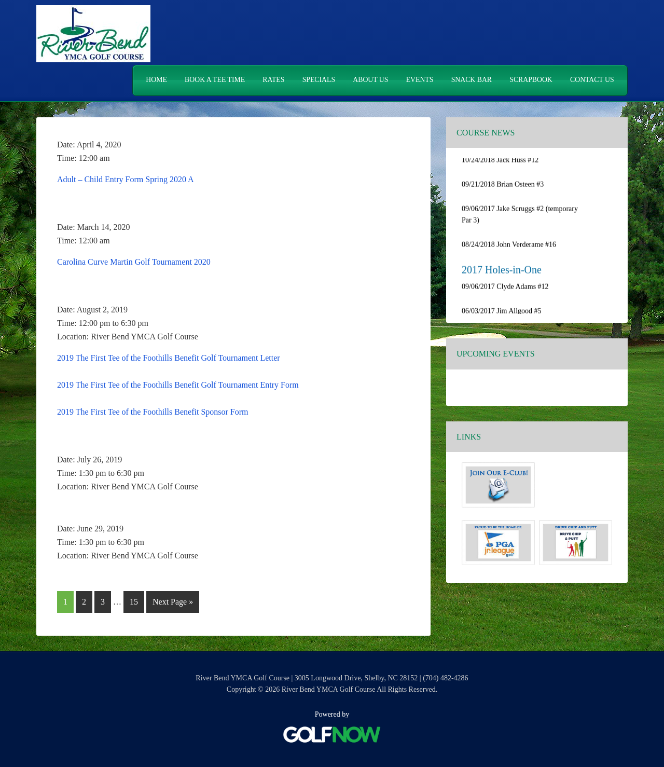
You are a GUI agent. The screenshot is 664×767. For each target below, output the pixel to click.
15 (136, 600)
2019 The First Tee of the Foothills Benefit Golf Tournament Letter (168, 357)
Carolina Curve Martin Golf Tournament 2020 (134, 261)
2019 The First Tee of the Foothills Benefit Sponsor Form (152, 411)
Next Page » (172, 603)
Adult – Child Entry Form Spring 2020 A (125, 178)
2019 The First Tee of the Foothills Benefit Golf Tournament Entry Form (178, 384)
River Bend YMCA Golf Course (93, 33)
